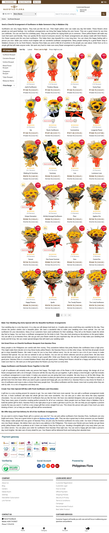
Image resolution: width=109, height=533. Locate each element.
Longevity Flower (96, 130)
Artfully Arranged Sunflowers (52, 216)
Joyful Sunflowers (31, 87)
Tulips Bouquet (8, 77)
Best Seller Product (24, 2)
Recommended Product (64, 506)
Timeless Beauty (52, 87)
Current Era (96, 259)
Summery (53, 173)
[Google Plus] (57, 465)
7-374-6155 (10, 523)
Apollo (53, 302)
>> (69, 315)
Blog (3, 485)
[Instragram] (48, 465)
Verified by (6, 460)
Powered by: (77, 460)
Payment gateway (9, 436)
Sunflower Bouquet (14, 19)
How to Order (61, 488)
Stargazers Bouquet (6, 72)
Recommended (9, 2)
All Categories (8, 50)
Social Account (43, 460)
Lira (74, 173)
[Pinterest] (53, 465)
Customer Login (61, 485)
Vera (74, 259)
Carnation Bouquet (9, 58)
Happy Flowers (31, 302)
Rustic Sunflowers (53, 130)
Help (104, 2)
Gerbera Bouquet (8, 62)
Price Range (7, 85)
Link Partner (6, 500)
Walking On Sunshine (31, 173)
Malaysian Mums (8, 81)
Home (4, 19)
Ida (31, 130)
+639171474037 (12, 521)
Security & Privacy (62, 497)
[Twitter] (44, 465)
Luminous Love (97, 173)
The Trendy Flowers (74, 302)
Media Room (6, 491)
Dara (74, 87)
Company (6, 477)
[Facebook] (39, 465)
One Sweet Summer (52, 259)
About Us (5, 482)
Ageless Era (97, 216)
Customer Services (64, 514)
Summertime (74, 130)
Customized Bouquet (83, 7)
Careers (5, 488)
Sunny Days (97, 87)
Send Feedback (9, 518)
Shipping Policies (62, 494)
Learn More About (64, 477)
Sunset (30, 259)
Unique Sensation (30, 216)
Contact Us (7, 514)
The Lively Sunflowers (96, 302)
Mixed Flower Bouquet (7, 67)
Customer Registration (64, 482)
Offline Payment (61, 491)
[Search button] (103, 14)
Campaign (59, 503)
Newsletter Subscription (10, 497)
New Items (37, 2)
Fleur (74, 216)
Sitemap (5, 494)
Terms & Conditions (63, 500)
